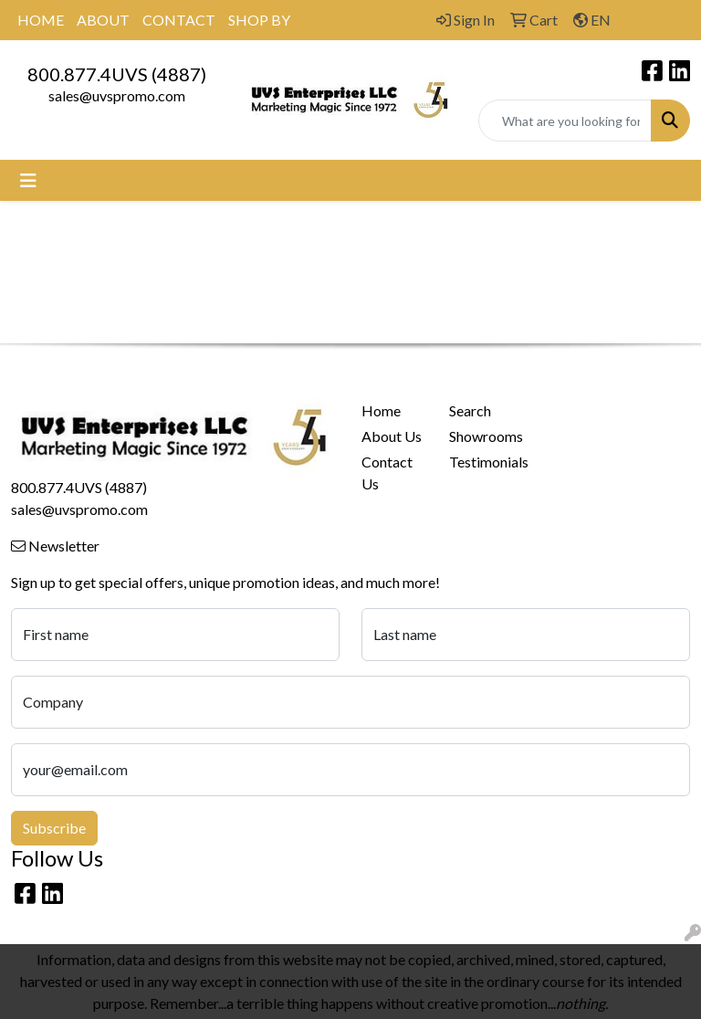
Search (470, 410)
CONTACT (178, 19)
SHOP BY (259, 19)
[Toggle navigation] (28, 180)
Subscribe (54, 827)
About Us (391, 436)
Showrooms (482, 436)
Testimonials (482, 461)
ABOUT (103, 19)
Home (381, 410)
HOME (40, 19)
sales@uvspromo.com (116, 95)
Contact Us (387, 472)
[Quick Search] (565, 121)
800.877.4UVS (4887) (116, 74)
